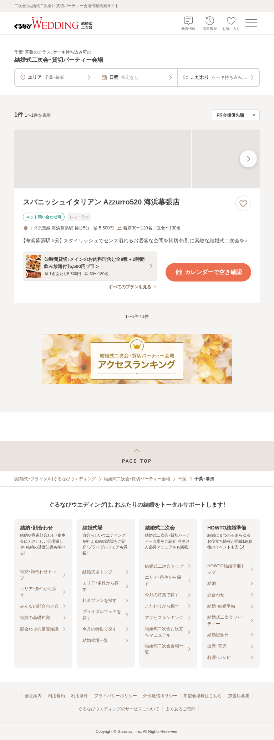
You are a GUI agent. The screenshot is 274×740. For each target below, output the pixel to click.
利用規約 (56, 695)
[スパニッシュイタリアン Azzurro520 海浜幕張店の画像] (137, 159)
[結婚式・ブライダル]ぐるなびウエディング (55, 478)
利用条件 (79, 695)
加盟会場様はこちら (202, 695)
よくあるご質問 (181, 708)
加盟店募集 (238, 695)
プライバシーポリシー (115, 695)
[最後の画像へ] (248, 158)
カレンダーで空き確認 (208, 272)
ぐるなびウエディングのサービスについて (118, 708)
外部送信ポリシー (160, 695)
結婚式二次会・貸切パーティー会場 (137, 478)
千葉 (182, 478)
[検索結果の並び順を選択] (236, 115)
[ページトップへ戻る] (137, 456)
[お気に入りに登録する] (243, 203)
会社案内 (33, 695)
